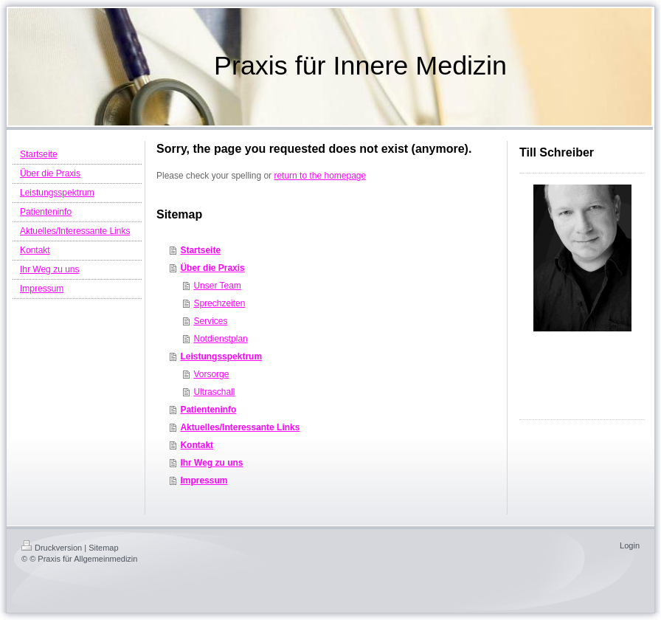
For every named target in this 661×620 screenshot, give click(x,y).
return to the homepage (320, 175)
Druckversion (51, 547)
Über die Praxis (212, 268)
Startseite (200, 250)
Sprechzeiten (219, 303)
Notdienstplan (220, 339)
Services (210, 321)
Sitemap (103, 547)
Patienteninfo (208, 409)
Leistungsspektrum (221, 356)
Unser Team (216, 285)
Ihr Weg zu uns (211, 463)
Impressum (203, 480)
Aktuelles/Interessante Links (240, 427)
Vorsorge (211, 374)
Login (630, 545)
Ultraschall (214, 392)
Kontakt (196, 445)
